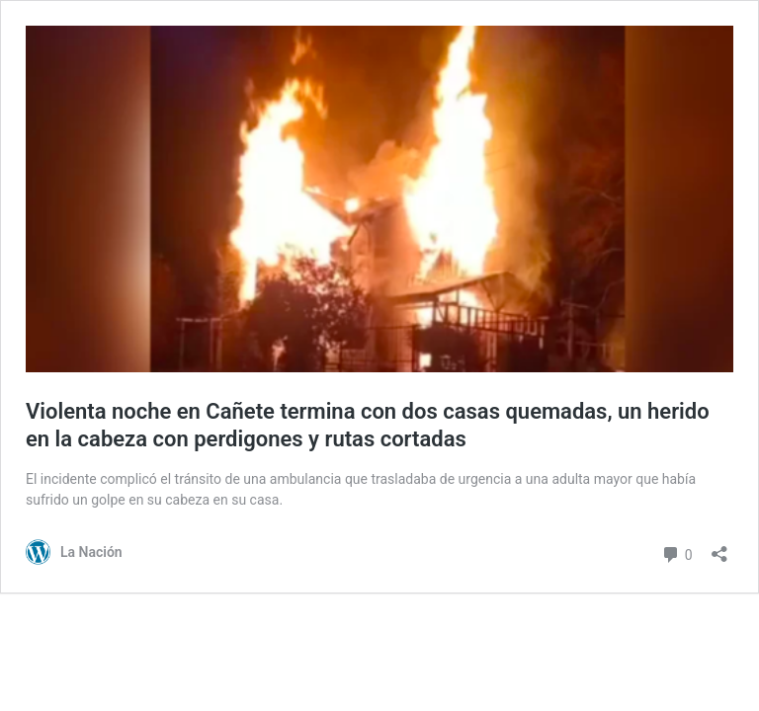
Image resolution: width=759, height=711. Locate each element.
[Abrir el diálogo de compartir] (719, 547)
